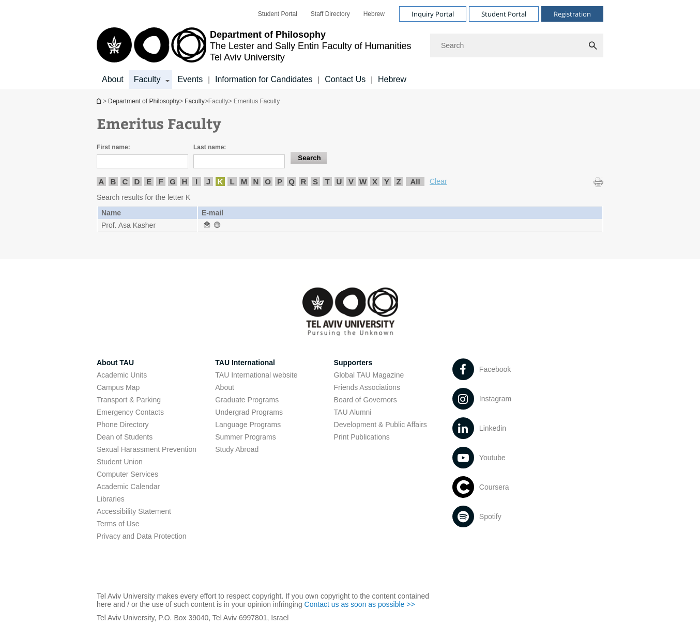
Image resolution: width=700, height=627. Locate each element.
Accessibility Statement (134, 511)
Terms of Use (118, 524)
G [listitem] (173, 181)
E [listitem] (148, 181)
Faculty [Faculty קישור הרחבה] (147, 79)
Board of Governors (365, 400)
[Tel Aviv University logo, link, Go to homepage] (254, 45)
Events (190, 79)
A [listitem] (101, 181)
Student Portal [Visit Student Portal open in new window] (503, 14)
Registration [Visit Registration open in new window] (572, 14)
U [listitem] (339, 181)
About (113, 79)
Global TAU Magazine (369, 375)
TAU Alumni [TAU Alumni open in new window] (353, 412)
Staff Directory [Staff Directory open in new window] (330, 14)
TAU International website (256, 375)
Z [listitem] (398, 181)
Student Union (120, 462)
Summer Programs (245, 437)
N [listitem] (256, 181)
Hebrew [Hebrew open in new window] (374, 14)
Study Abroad (236, 449)
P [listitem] (279, 181)
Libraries (111, 499)
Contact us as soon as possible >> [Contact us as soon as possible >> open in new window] (360, 604)
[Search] (516, 45)
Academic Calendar (128, 486)
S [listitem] (315, 181)
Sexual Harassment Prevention (146, 449)
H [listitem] (185, 181)
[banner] (350, 44)
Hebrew (392, 79)
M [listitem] (244, 181)
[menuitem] (277, 14)
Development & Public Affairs (380, 424)
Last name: (209, 147)
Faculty (195, 101)
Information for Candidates (264, 79)
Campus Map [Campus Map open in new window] (118, 387)
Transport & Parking (129, 400)
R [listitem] (304, 181)
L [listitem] (232, 181)
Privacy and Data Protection (142, 536)
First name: (113, 147)
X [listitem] (374, 181)
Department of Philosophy (99, 101)
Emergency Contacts (130, 412)
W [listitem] (363, 181)
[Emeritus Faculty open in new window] (206, 225)
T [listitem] (327, 181)
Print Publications (362, 437)
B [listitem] (113, 181)
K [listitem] (220, 181)
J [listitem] (208, 181)
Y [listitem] (386, 181)
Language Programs (248, 424)
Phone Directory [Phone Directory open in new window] (122, 424)
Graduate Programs (247, 400)
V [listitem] (351, 181)
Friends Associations (367, 387)
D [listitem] (137, 181)
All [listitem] (415, 181)
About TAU (115, 362)
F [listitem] (160, 181)
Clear (438, 181)
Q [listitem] (291, 181)
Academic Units (122, 375)
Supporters (353, 362)
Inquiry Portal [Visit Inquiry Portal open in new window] (433, 14)
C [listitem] (125, 181)
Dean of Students (125, 437)
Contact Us (345, 79)
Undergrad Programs (249, 412)
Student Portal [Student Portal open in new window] (277, 14)
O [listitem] (268, 181)
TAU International (245, 362)
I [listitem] (196, 181)
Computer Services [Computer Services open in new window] (127, 474)
